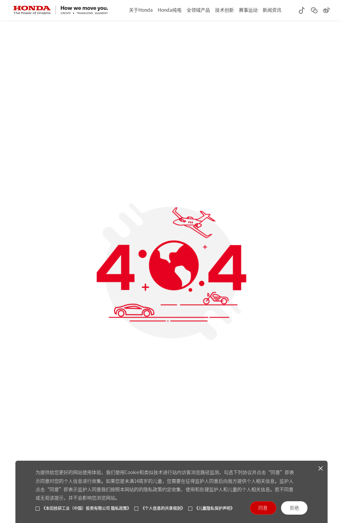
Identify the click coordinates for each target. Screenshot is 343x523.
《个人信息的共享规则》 (163, 508)
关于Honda (141, 10)
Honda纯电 (170, 10)
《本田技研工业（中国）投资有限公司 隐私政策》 (86, 508)
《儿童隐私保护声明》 (214, 508)
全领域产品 (198, 10)
